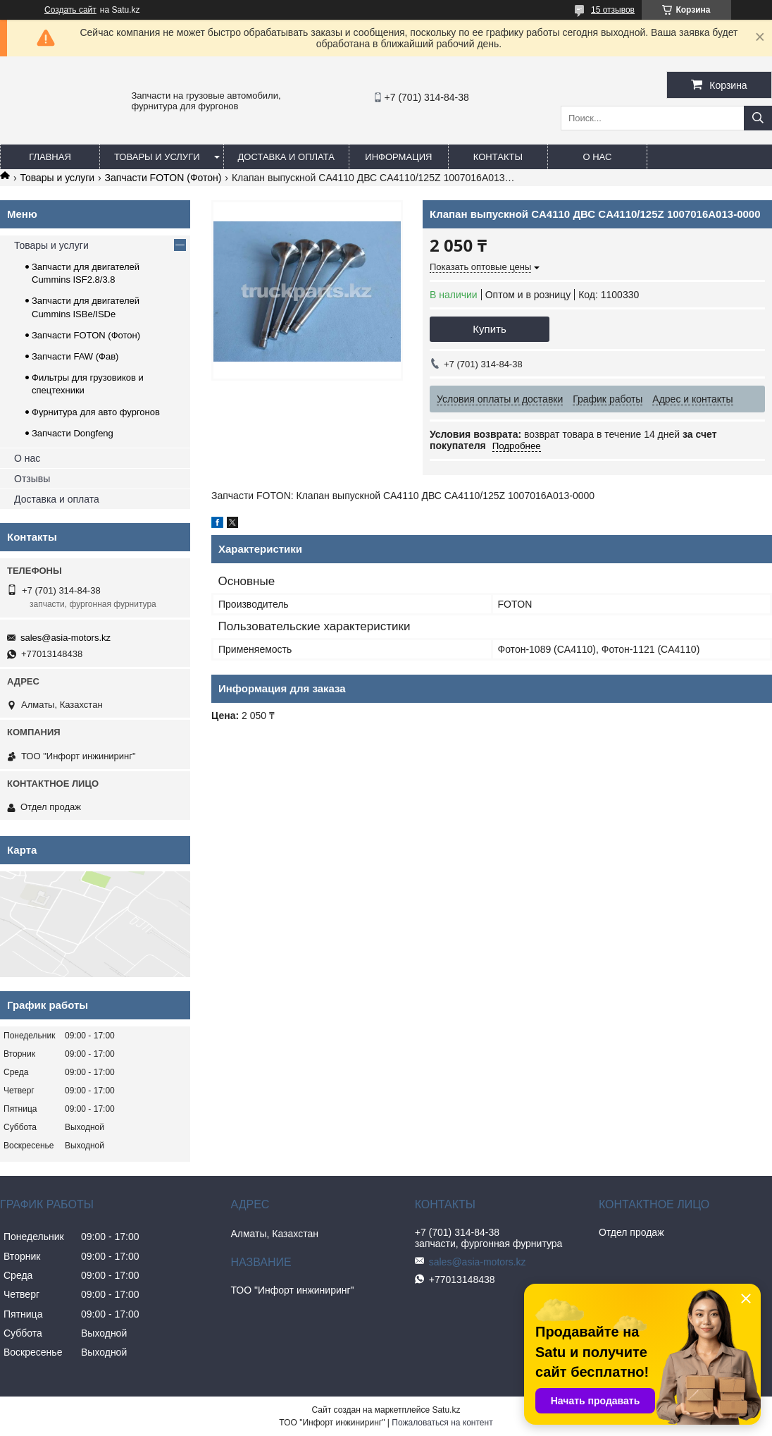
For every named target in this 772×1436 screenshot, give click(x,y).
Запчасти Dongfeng (72, 433)
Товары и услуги (157, 157)
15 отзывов (613, 10)
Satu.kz (446, 1410)
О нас (597, 157)
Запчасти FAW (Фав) (75, 356)
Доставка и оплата (286, 157)
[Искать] (758, 118)
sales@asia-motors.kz (65, 637)
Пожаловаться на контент (442, 1423)
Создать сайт (70, 10)
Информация (398, 157)
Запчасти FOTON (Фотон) (163, 177)
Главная (50, 157)
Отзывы (32, 478)
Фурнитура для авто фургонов (96, 412)
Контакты (498, 157)
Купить (489, 329)
